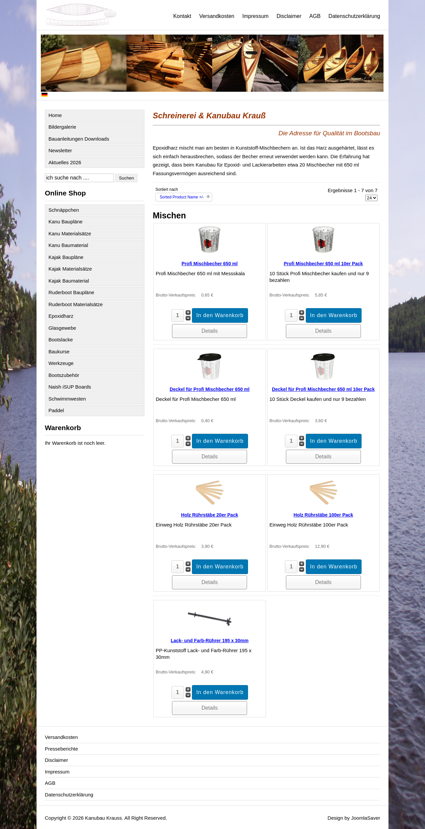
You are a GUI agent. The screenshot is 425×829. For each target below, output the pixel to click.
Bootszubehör (63, 375)
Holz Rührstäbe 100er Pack (323, 515)
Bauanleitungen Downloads (78, 139)
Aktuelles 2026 (64, 162)
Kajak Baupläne (65, 257)
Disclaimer (289, 16)
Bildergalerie (62, 127)
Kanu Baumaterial (68, 245)
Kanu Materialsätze (69, 233)
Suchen (126, 178)
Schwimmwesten (67, 399)
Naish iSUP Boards (69, 387)
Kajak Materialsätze (70, 269)
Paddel (56, 410)
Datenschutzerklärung (354, 16)
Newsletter (60, 150)
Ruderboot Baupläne (71, 292)
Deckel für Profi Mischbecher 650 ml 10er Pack (323, 389)
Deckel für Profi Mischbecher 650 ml (209, 389)
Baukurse (58, 351)
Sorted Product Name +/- (182, 197)
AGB (315, 16)
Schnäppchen (63, 210)
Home (55, 115)
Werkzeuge (61, 363)
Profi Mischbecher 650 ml (210, 263)
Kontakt (182, 16)
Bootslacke (60, 339)
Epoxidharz (60, 316)
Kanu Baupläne (65, 221)
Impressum (255, 16)
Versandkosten (216, 16)
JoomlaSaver (365, 818)
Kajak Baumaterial (68, 281)
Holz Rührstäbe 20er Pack (209, 515)
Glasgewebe (62, 328)
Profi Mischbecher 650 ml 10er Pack (323, 263)
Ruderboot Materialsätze (75, 304)
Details (210, 331)
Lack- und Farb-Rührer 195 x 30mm (209, 640)
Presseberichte (61, 749)
